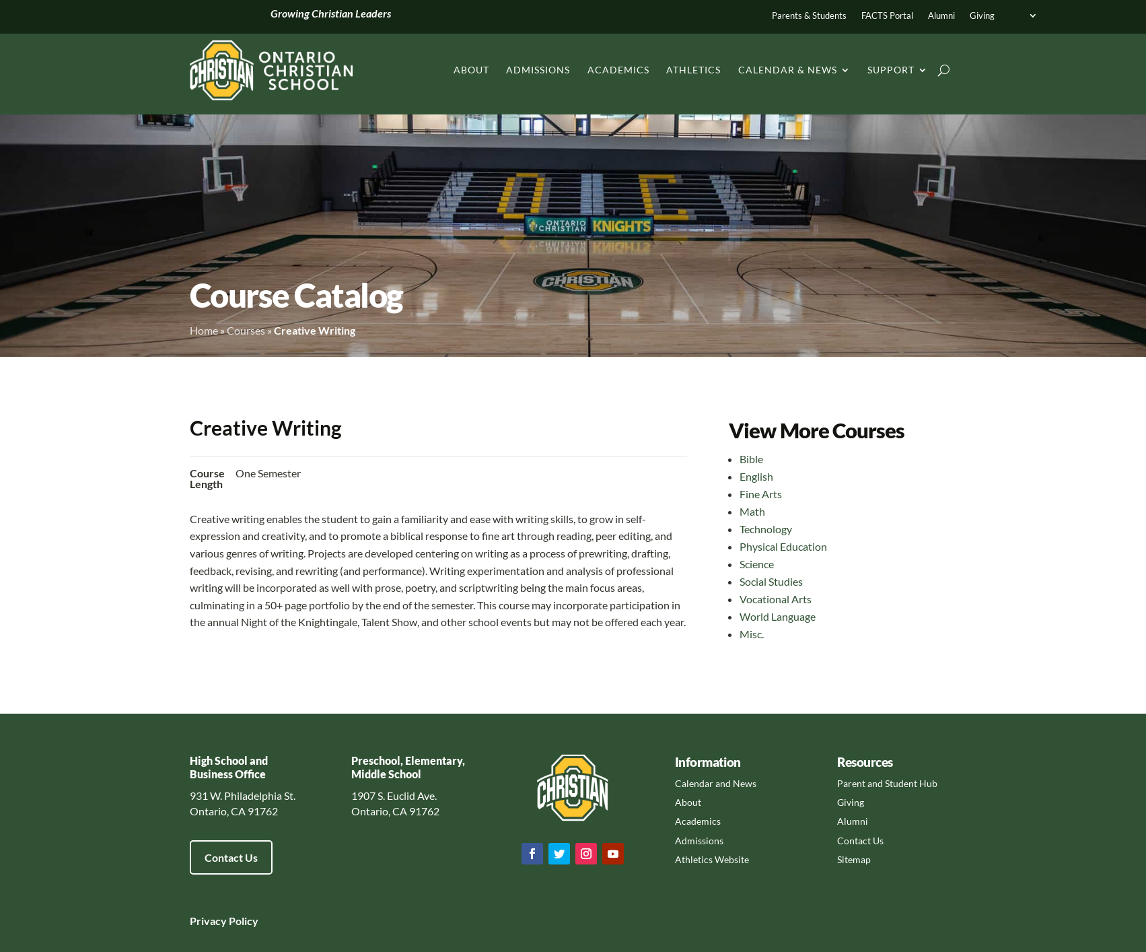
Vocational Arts (776, 598)
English (756, 476)
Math (752, 511)
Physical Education (783, 546)
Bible (751, 458)
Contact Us (231, 857)
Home (204, 330)
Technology (766, 528)
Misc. (752, 633)
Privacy (208, 920)
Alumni (941, 16)
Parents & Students (809, 16)
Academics (618, 69)
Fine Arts (761, 493)
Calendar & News (787, 69)
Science (757, 563)
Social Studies (771, 581)
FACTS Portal (887, 16)
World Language (778, 616)
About (471, 69)
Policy (242, 920)
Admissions (538, 69)
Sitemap (854, 859)
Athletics (693, 69)
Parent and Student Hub (887, 783)
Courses (246, 330)
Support (891, 69)
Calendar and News (715, 783)
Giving (982, 16)
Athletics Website (712, 859)
